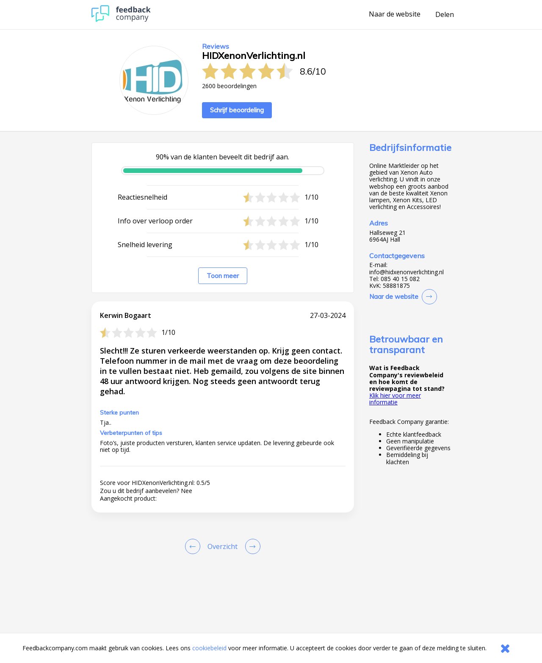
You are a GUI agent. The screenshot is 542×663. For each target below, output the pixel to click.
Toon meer (223, 276)
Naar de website (394, 14)
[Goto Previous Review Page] (194, 546)
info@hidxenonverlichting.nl (406, 272)
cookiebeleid (209, 648)
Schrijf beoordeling (237, 110)
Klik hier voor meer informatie (395, 398)
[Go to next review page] (251, 546)
